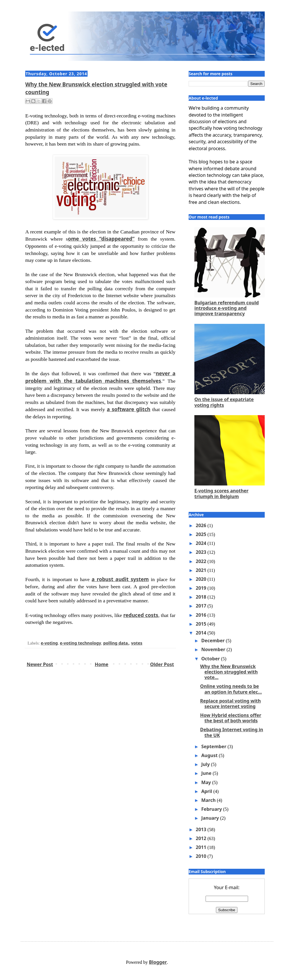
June (207, 773)
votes (136, 643)
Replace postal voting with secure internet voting (230, 703)
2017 (202, 606)
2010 (202, 856)
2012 (202, 838)
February (212, 809)
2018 (202, 597)
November (214, 649)
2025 (202, 534)
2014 (202, 633)
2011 (202, 847)
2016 (202, 615)
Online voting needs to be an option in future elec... (231, 689)
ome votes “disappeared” (101, 238)
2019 (202, 588)
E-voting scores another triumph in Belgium (221, 493)
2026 (202, 525)
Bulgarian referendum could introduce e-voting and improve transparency (226, 308)
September (214, 746)
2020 (202, 579)
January (210, 818)
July (206, 764)
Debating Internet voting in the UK (231, 732)
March (209, 800)
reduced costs (140, 615)
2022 (202, 561)
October (211, 658)
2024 (202, 543)
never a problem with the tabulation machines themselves (100, 377)
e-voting (49, 643)
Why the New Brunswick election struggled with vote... (229, 671)
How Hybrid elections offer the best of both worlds (230, 718)
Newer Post (40, 664)
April (207, 791)
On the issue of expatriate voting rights (224, 402)
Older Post (162, 664)
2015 (202, 624)
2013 (202, 829)
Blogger (158, 962)
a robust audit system (120, 579)
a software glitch (128, 409)
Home (101, 664)
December (213, 640)
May (206, 782)
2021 (202, 570)
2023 (202, 552)
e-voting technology (80, 643)
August (210, 755)
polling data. (116, 643)
